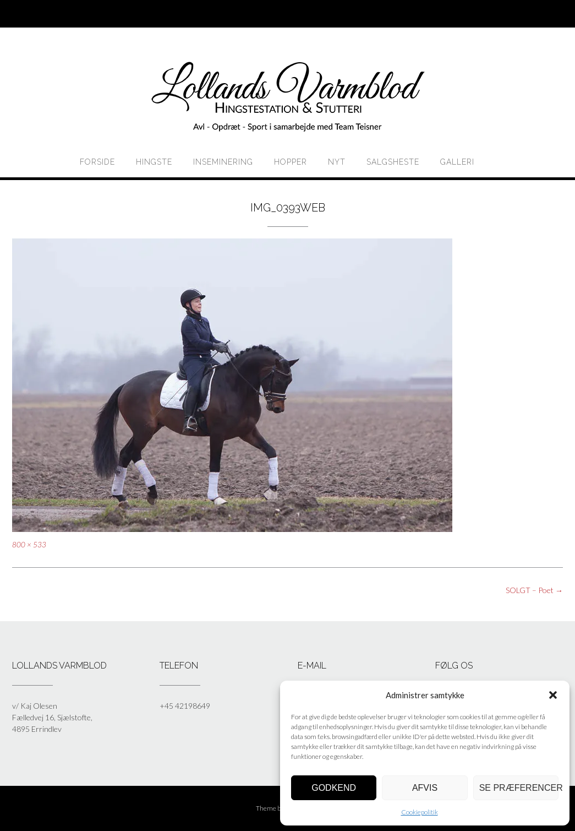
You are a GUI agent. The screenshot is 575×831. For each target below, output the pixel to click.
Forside (97, 161)
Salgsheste (392, 161)
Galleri (457, 161)
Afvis (424, 787)
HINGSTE (154, 161)
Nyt (337, 161)
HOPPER (290, 161)
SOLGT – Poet (534, 590)
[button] (552, 694)
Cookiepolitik (419, 812)
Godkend (333, 787)
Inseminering (223, 161)
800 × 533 (29, 544)
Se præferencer (518, 787)
